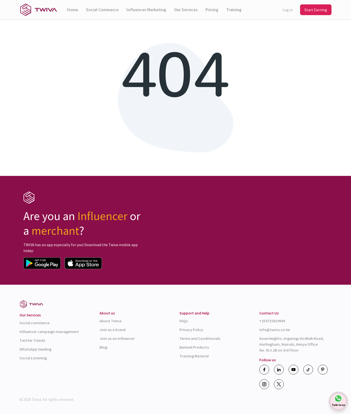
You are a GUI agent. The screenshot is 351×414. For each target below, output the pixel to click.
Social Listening (33, 357)
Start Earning (315, 9)
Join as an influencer (117, 338)
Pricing (211, 9)
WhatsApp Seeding (35, 349)
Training (234, 9)
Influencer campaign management (49, 331)
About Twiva (110, 320)
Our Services (186, 9)
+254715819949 (272, 320)
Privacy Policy (191, 329)
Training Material (194, 355)
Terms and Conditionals (199, 338)
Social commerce (34, 322)
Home (72, 9)
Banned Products (194, 347)
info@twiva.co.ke (274, 329)
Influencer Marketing (146, 9)
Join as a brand (112, 329)
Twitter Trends (32, 340)
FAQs (183, 320)
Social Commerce (102, 9)
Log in (288, 9)
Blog (103, 347)
